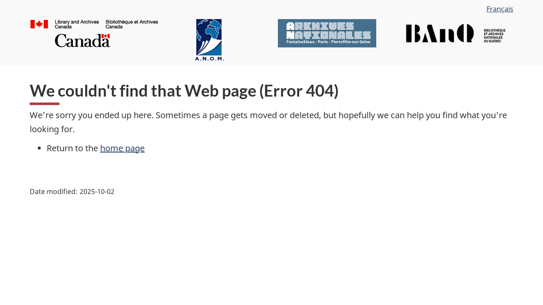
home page (122, 148)
